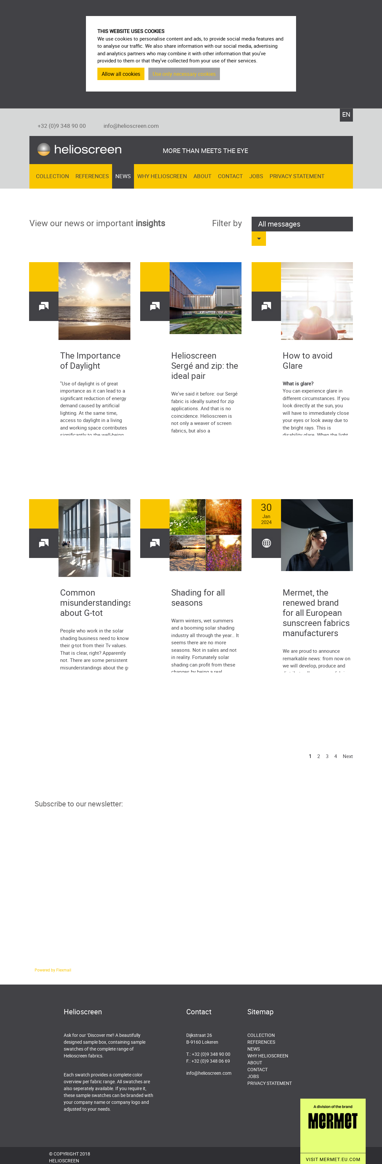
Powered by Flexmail (53, 969)
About (202, 176)
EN (346, 114)
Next (348, 756)
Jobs (256, 176)
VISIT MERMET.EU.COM (333, 1159)
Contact (230, 176)
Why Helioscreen (162, 176)
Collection (52, 176)
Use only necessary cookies (184, 73)
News (123, 176)
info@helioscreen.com (131, 125)
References (92, 176)
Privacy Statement (297, 176)
